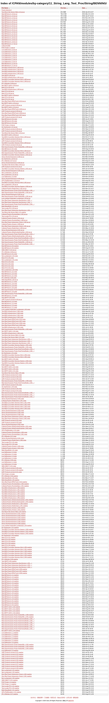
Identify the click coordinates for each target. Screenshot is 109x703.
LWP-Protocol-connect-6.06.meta (12, 388)
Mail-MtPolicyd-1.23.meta (9, 273)
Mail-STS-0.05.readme (8, 545)
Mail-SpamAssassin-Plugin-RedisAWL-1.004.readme (18, 648)
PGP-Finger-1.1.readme (9, 684)
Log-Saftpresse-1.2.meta (9, 458)
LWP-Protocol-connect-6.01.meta (12, 472)
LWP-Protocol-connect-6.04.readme (12, 658)
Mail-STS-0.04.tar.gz (8, 91)
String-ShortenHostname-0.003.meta (13, 410)
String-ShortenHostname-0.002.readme (13, 515)
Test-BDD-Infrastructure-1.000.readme (13, 488)
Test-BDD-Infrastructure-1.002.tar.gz (13, 73)
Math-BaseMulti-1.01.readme (10, 690)
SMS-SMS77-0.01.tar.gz (9, 250)
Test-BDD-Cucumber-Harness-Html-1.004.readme (17, 557)
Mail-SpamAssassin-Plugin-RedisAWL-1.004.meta (17, 289)
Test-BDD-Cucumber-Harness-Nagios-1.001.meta (17, 363)
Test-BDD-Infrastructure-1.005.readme (13, 498)
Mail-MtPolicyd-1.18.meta (9, 283)
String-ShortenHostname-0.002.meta (13, 424)
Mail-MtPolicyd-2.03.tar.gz (9, 26)
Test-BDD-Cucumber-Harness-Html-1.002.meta (16, 404)
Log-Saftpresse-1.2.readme (10, 634)
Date (83, 8)
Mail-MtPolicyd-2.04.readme (10, 246)
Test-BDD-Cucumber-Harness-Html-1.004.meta (16, 408)
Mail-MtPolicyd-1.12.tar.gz (9, 63)
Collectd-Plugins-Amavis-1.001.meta (13, 448)
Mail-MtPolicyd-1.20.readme (10, 593)
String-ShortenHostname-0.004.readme (13, 519)
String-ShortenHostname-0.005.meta (13, 412)
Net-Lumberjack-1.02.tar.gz (10, 172)
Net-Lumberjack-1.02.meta (10, 256)
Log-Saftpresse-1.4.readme (10, 638)
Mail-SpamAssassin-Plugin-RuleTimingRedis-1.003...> (18, 234)
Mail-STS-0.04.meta (8, 264)
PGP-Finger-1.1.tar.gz (8, 47)
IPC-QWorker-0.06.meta (9, 460)
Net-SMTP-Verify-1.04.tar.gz (10, 85)
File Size (63, 8)
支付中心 (33, 697)
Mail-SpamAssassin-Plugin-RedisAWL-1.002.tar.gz (17, 192)
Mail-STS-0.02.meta (8, 268)
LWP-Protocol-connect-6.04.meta (12, 390)
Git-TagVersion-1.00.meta (9, 386)
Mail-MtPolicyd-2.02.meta (9, 149)
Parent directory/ (7, 10)
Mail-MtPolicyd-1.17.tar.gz (9, 43)
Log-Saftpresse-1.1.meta (9, 462)
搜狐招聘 (40, 697)
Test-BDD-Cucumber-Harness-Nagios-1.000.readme (17, 529)
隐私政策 (75, 697)
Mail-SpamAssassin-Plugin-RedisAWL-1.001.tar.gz (17, 196)
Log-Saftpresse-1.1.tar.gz (9, 59)
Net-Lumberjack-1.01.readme (10, 670)
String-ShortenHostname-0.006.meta (13, 414)
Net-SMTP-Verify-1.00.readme (11, 607)
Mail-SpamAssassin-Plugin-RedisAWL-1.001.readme (18, 616)
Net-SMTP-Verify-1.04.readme (11, 630)
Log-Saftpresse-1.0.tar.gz (9, 61)
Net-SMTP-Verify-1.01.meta (10, 371)
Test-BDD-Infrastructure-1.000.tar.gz (13, 89)
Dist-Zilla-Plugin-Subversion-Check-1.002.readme (17, 674)
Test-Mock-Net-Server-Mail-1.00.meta (13, 373)
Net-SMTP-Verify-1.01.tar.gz (10, 107)
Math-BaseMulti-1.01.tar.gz (10, 206)
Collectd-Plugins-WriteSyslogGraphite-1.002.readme (17, 501)
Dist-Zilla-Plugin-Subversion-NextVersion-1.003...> (17, 200)
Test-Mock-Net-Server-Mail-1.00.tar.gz (13, 164)
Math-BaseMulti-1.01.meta (10, 450)
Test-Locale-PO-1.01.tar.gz (10, 216)
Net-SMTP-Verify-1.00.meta (10, 369)
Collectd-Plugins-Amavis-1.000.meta (13, 446)
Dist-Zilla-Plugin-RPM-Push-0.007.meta (13, 321)
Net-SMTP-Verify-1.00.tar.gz (10, 135)
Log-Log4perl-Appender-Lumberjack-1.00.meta (16, 309)
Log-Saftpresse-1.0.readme (10, 650)
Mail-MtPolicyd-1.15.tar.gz (9, 16)
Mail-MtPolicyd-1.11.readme (10, 575)
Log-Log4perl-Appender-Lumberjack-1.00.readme (17, 525)
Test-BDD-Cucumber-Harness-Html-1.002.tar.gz (16, 151)
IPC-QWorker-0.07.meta (9, 436)
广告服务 (46, 697)
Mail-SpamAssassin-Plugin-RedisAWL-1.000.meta (17, 381)
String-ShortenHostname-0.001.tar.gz (13, 230)
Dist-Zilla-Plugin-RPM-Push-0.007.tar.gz (14, 115)
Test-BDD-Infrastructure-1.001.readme (13, 490)
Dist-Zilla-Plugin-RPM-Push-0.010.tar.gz (14, 101)
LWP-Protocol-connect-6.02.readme (12, 654)
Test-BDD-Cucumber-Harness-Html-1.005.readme (17, 547)
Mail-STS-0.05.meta (8, 258)
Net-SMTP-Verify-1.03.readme (11, 613)
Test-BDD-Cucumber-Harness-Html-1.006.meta (16, 355)
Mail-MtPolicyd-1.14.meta (9, 301)
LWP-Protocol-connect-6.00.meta (12, 468)
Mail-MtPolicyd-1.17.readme (10, 587)
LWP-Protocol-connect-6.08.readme (12, 666)
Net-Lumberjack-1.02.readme (10, 672)
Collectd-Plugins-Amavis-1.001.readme (13, 509)
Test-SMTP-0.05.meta (8, 297)
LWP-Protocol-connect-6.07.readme (12, 664)
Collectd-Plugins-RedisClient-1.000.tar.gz (14, 228)
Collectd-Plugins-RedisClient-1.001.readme (15, 505)
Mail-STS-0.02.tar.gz (8, 97)
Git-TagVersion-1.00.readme (10, 535)
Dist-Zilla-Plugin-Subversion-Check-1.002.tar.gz (16, 222)
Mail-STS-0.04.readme (8, 543)
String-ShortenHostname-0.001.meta (13, 438)
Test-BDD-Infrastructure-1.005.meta (12, 311)
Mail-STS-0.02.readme (8, 539)
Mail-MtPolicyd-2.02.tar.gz (9, 30)
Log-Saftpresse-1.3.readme (10, 636)
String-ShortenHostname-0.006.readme (13, 523)
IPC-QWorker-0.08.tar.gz (9, 83)
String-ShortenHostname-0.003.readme (13, 517)
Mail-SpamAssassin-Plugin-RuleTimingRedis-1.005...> (18, 190)
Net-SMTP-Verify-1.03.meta (10, 359)
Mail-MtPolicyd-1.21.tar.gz (9, 34)
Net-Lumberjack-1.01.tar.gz (10, 174)
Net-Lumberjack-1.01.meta (10, 260)
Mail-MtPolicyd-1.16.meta (9, 291)
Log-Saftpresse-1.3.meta (9, 456)
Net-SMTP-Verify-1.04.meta (10, 331)
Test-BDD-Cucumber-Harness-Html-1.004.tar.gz (16, 137)
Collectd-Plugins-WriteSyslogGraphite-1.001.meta (17, 426)
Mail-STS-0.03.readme (8, 541)
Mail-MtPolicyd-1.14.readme (10, 581)
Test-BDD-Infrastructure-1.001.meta (12, 327)
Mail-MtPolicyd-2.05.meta (9, 121)
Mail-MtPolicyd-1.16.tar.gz (9, 14)
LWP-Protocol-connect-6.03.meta (12, 422)
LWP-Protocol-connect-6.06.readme (12, 662)
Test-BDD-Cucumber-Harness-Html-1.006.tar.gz (16, 81)
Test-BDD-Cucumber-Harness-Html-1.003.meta (16, 406)
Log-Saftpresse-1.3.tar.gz (9, 53)
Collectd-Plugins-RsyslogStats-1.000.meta (14, 432)
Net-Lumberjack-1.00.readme (10, 678)
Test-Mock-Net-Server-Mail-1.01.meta (13, 335)
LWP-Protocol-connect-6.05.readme (12, 660)
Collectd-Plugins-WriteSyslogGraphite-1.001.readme (17, 500)
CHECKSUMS (6, 45)
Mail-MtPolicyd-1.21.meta (9, 275)
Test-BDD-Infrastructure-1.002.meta (12, 315)
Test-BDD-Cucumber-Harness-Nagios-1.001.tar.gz (17, 168)
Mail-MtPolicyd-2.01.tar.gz (9, 36)
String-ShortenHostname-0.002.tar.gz (13, 194)
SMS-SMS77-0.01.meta (9, 466)
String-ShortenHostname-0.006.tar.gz (13, 157)
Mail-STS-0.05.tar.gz (8, 87)
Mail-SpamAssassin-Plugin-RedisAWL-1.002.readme (18, 644)
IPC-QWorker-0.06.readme (10, 476)
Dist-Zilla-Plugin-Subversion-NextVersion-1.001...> (17, 210)
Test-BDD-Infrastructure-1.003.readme (13, 494)
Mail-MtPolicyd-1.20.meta (9, 287)
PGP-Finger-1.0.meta (8, 474)
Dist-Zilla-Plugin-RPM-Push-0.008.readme (14, 573)
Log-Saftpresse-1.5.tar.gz (9, 51)
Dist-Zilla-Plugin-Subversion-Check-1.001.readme (17, 676)
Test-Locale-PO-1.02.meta (10, 444)
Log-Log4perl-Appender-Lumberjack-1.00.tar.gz (16, 198)
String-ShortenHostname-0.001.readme (13, 513)
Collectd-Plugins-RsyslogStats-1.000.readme (15, 484)
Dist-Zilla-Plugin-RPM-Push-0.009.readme (14, 569)
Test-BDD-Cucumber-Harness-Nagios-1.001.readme (17, 531)
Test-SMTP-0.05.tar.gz (8, 75)
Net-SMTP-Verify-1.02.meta (10, 367)
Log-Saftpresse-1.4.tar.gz (9, 55)
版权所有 (71, 700)
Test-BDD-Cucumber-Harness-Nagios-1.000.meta (17, 361)
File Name (5, 8)
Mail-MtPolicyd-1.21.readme (10, 595)
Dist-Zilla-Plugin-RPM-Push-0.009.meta (13, 325)
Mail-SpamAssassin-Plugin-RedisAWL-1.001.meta (17, 347)
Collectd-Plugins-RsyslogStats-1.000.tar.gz (14, 220)
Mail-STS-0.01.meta (8, 266)
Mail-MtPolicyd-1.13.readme (10, 579)
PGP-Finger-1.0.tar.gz (8, 125)
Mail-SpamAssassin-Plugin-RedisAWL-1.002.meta (17, 329)
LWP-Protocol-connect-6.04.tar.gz (12, 139)
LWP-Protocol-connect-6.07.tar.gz (12, 117)
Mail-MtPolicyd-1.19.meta (9, 285)
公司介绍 (69, 697)
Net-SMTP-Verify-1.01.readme (11, 609)
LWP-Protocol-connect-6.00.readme (12, 470)
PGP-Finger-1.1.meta (8, 365)
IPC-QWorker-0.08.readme (10, 559)
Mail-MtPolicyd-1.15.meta (9, 295)
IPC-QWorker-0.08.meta (9, 277)
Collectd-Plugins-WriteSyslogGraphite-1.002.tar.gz (17, 232)
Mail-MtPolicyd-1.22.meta (9, 271)
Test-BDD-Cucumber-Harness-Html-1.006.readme (17, 551)
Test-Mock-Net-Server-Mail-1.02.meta (13, 337)
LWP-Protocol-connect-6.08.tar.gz (12, 111)
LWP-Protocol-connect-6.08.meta (12, 377)
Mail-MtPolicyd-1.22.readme (10, 597)
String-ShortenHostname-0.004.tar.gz (13, 162)
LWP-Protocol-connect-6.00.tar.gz (12, 299)
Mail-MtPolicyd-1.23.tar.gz (9, 32)
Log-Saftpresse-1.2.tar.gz (9, 57)
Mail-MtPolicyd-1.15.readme (10, 583)
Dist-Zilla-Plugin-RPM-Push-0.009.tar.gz (14, 109)
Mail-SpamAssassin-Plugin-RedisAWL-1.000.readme (18, 615)
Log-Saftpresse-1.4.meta (9, 452)
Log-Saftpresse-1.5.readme (10, 640)
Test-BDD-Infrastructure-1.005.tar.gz (13, 67)
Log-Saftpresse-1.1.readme (10, 632)
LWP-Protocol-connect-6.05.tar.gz (12, 131)
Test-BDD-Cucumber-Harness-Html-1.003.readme (17, 555)
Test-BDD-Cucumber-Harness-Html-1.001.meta (16, 402)
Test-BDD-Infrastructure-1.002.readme (13, 492)
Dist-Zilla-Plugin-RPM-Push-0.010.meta (13, 319)
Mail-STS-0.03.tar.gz (8, 93)
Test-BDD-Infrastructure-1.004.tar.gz (13, 69)
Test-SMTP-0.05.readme (9, 561)
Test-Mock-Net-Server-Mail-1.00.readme (14, 511)
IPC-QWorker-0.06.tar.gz (9, 252)
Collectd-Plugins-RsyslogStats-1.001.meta (14, 434)
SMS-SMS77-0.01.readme (10, 680)
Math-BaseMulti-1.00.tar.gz (10, 279)
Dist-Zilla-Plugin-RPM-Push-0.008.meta (13, 323)
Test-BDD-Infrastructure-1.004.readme (13, 496)
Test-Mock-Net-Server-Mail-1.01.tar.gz (13, 12)
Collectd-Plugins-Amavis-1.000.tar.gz (13, 224)
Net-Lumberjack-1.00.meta (10, 269)
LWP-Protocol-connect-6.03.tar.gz (12, 141)
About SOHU (61, 697)
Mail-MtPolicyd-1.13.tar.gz (9, 20)
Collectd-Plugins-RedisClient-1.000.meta (14, 440)
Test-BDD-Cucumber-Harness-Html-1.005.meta (16, 357)
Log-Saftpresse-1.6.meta (9, 176)
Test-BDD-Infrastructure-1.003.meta (12, 317)
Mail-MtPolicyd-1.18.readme (10, 589)
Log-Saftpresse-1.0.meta (9, 464)
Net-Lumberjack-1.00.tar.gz (10, 184)
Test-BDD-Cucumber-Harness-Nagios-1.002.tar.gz (17, 154)
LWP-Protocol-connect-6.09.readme (12, 668)
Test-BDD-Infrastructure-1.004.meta (12, 313)
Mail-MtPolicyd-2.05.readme (10, 248)
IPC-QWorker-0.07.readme (10, 694)
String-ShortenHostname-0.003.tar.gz (13, 178)
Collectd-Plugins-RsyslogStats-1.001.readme (15, 486)
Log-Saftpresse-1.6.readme (10, 642)
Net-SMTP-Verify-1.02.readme (11, 611)
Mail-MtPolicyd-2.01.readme (10, 601)
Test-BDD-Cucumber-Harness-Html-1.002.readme (17, 553)
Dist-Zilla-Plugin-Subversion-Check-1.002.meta (16, 418)
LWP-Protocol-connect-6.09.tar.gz (12, 105)
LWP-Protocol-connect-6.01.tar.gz (12, 166)
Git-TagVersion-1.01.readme (10, 527)
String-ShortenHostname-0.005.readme (13, 521)
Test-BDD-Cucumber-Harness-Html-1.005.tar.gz (16, 79)
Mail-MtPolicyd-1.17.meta (9, 281)
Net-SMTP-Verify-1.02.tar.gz (10, 103)
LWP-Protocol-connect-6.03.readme (12, 656)
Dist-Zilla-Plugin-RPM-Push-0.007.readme (14, 571)
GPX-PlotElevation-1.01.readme (11, 692)
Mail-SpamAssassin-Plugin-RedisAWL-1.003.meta (17, 293)
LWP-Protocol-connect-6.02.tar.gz (12, 145)
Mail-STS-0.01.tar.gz (8, 99)
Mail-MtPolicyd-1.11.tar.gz (9, 65)
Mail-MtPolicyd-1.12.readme (10, 577)
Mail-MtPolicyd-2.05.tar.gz (9, 22)
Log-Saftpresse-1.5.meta (9, 454)
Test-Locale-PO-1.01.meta (10, 442)
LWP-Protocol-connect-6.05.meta (12, 384)
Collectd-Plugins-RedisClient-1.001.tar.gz (14, 188)
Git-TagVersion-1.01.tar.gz (9, 127)
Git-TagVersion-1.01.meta (9, 353)
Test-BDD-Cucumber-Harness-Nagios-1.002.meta (17, 345)
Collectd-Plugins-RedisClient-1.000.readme (15, 503)
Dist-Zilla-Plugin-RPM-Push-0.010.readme (14, 482)
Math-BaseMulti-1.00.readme (10, 480)
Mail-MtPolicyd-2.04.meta (9, 119)
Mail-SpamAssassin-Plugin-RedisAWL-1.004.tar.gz (17, 147)
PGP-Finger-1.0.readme (9, 682)
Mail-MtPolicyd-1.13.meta (9, 305)
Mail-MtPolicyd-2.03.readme (10, 605)
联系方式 (53, 697)
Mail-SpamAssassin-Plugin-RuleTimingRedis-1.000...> (18, 244)
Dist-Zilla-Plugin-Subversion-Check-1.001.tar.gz (16, 226)
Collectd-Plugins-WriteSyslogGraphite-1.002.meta (17, 428)
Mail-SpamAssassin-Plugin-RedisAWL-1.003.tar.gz (17, 152)
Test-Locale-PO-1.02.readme (10, 688)
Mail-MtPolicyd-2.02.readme (10, 603)
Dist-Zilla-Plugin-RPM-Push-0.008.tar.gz (14, 113)
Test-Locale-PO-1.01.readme (10, 686)
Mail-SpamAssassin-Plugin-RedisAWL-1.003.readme (18, 646)
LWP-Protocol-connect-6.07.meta (12, 375)
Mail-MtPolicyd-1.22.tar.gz (9, 28)
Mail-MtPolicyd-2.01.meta (9, 254)
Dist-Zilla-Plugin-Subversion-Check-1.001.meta (16, 416)
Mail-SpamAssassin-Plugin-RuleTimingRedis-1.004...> (18, 204)
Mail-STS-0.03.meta (8, 262)
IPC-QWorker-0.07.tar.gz (9, 160)
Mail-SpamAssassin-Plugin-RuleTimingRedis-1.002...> (18, 238)
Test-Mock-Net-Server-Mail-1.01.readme (14, 212)
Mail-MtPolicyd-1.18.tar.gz (9, 41)
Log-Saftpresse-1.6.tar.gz (9, 49)
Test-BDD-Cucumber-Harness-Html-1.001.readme (17, 549)
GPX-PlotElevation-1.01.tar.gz (11, 180)
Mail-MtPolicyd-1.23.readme (10, 599)
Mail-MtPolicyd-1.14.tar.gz (9, 18)
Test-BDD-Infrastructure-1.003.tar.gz (13, 71)
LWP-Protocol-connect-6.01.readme (12, 652)
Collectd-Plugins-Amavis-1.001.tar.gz (13, 218)
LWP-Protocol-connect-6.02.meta (12, 420)
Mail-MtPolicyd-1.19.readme (10, 591)
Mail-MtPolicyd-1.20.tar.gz (9, 37)
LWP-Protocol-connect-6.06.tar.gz (12, 129)
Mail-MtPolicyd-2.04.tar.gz (9, 24)
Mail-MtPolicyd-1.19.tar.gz (9, 39)
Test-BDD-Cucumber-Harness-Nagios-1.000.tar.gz (17, 186)
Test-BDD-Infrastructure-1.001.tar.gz (13, 77)
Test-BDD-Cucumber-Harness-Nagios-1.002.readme (17, 533)
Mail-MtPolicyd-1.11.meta (9, 307)
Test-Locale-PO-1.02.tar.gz (10, 208)
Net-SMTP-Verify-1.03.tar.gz (10, 95)
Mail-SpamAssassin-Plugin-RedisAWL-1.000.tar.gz (17, 242)
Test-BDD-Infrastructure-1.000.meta (12, 333)
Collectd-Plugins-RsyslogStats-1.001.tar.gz (14, 214)
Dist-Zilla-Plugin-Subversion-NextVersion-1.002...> (17, 202)
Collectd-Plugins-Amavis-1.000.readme (13, 507)
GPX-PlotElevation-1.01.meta (10, 430)
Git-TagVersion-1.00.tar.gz (9, 158)
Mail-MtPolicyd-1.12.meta (9, 303)
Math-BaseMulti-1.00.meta (10, 478)
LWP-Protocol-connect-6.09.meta (12, 379)
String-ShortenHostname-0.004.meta (13, 398)
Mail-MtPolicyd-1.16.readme (10, 585)
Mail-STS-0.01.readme (8, 537)
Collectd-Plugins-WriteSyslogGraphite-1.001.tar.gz (17, 236)
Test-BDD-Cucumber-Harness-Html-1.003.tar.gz (16, 143)
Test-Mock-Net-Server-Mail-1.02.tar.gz (13, 133)
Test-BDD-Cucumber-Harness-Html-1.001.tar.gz (16, 182)
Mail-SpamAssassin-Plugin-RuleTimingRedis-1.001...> (18, 240)
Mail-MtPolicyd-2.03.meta (9, 123)
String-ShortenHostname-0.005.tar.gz (13, 170)
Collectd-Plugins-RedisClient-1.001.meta (14, 400)
